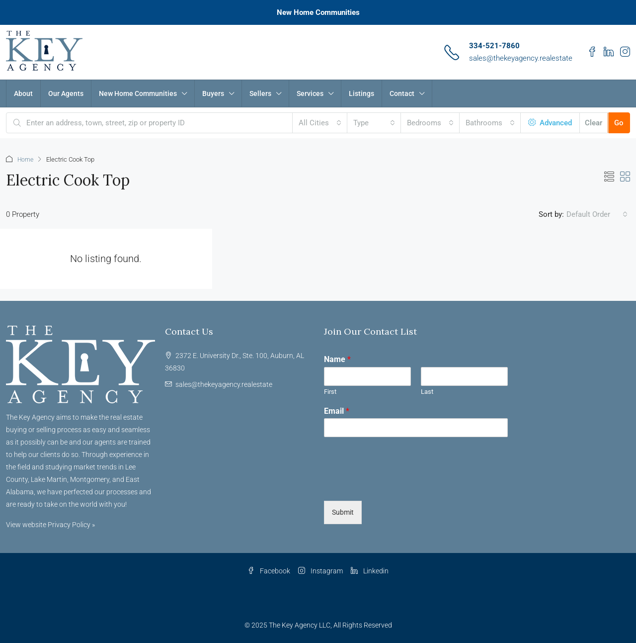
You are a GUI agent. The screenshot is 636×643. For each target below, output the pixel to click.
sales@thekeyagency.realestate (520, 58)
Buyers (213, 93)
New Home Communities (318, 12)
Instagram (320, 570)
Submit (343, 512)
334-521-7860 (494, 45)
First (330, 391)
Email (336, 410)
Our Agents (65, 93)
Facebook (268, 570)
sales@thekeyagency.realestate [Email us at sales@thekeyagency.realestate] (223, 384)
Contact (402, 93)
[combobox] (320, 122)
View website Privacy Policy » (50, 524)
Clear (593, 122)
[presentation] (399, 484)
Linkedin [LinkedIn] (370, 570)
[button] (609, 177)
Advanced (550, 122)
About (23, 93)
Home (26, 159)
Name (337, 359)
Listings (361, 93)
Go (619, 122)
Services (310, 93)
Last (427, 391)
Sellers (260, 93)
